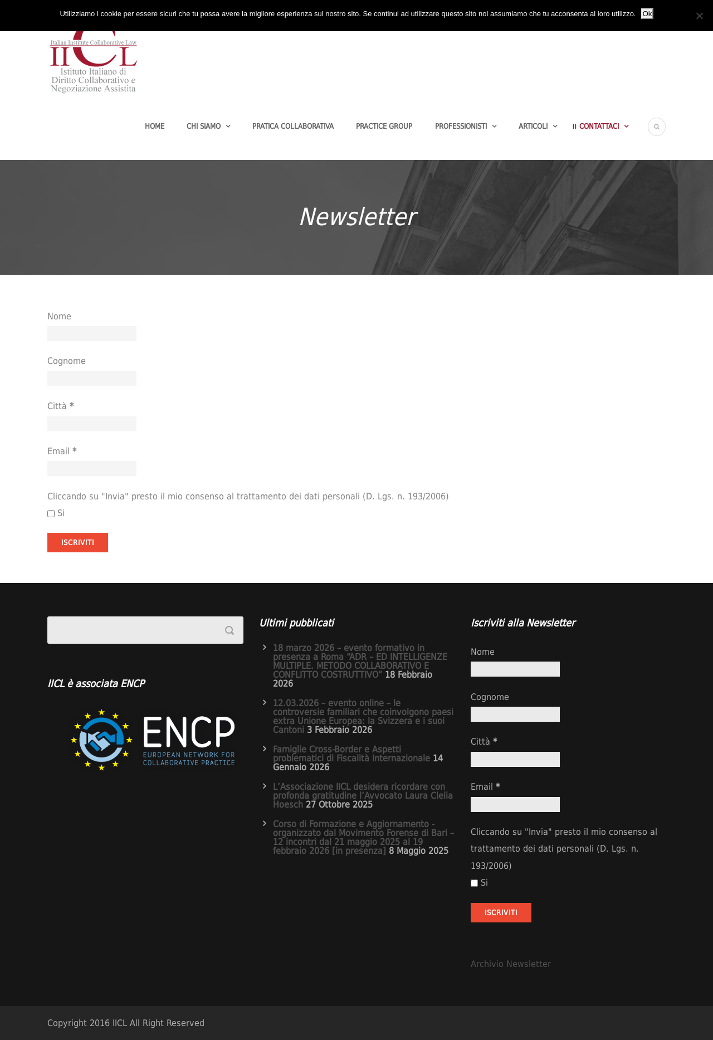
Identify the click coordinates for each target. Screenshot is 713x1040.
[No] (699, 15)
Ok (647, 13)
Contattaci (599, 126)
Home (154, 126)
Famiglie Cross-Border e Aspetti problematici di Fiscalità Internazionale (351, 754)
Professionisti (461, 126)
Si (56, 513)
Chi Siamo (204, 126)
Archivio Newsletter (511, 964)
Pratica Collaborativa (293, 126)
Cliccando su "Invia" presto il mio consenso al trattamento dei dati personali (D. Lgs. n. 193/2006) (248, 496)
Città (60, 406)
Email (61, 451)
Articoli (533, 126)
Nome (59, 316)
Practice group (384, 126)
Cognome (66, 361)
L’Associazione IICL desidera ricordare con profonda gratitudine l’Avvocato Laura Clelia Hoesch (363, 795)
